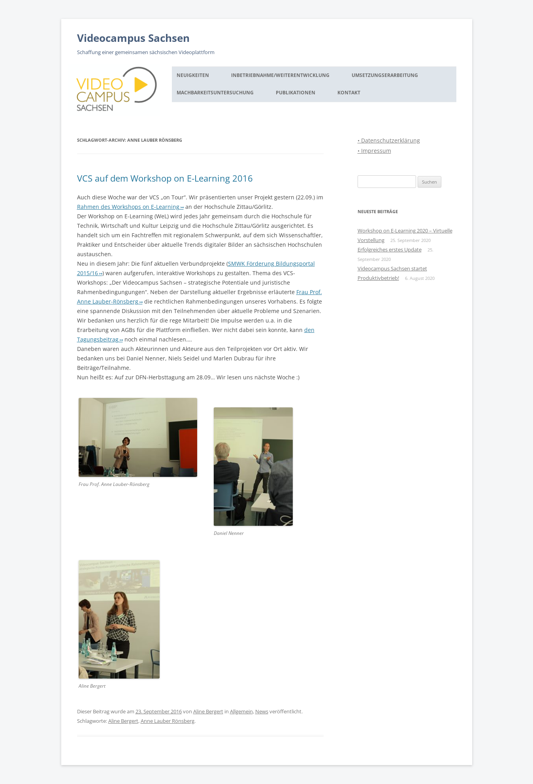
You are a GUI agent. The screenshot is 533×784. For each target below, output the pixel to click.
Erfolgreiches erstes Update (390, 249)
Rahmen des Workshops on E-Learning (128, 206)
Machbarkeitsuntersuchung (215, 92)
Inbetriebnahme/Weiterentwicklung (280, 75)
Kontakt (348, 92)
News (261, 711)
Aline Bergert (208, 711)
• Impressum (374, 150)
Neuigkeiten (193, 75)
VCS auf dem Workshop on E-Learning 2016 (165, 178)
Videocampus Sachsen (133, 38)
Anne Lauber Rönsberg (167, 720)
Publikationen (295, 92)
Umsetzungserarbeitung (385, 75)
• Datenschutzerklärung (389, 140)
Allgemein (241, 711)
